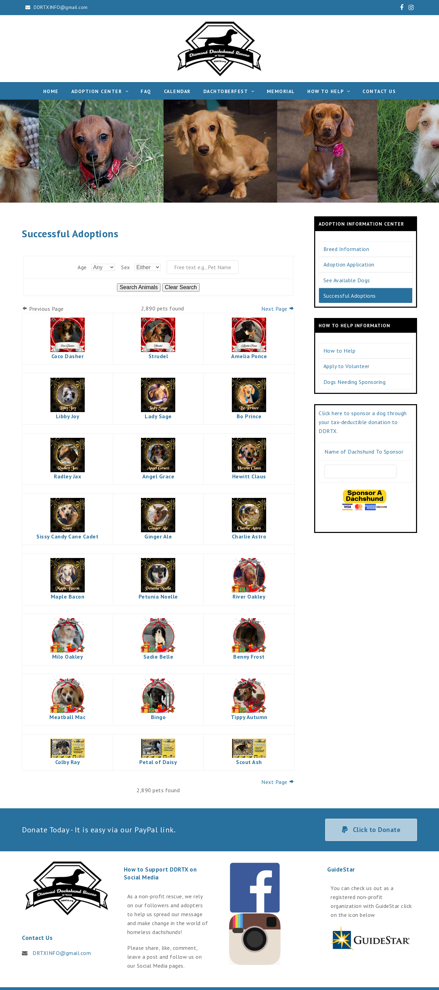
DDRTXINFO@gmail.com (61, 7)
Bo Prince (249, 416)
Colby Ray (67, 762)
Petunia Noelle (158, 596)
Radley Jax (67, 476)
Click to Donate (371, 829)
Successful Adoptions (349, 295)
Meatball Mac (67, 717)
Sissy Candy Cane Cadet (67, 536)
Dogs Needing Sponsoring (354, 381)
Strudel (158, 356)
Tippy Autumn (249, 717)
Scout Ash (249, 762)
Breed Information (346, 249)
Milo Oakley (67, 656)
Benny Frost (249, 656)
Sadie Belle (158, 656)
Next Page (278, 308)
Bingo (158, 717)
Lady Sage (158, 416)
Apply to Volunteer (346, 366)
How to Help (339, 350)
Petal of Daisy (158, 762)
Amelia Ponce (249, 356)
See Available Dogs (346, 280)
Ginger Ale (158, 536)
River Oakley (249, 596)
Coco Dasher (67, 356)
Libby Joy (68, 416)
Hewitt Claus (249, 476)
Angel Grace (158, 476)
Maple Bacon (68, 596)
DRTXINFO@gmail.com (62, 952)
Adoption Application (349, 264)
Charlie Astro (249, 536)
